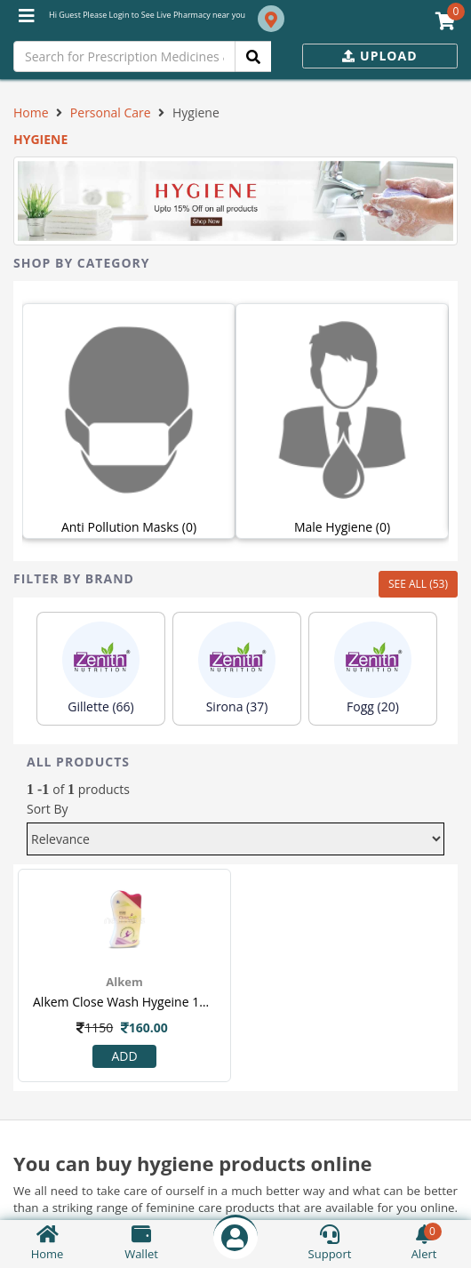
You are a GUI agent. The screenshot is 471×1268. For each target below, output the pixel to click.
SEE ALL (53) (418, 583)
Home (31, 112)
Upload (379, 55)
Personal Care (110, 112)
